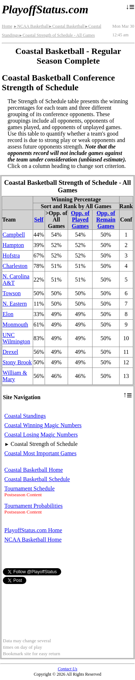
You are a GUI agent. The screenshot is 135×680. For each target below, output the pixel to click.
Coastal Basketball (67, 26)
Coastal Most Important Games (40, 453)
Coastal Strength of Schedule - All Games (57, 35)
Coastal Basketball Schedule (37, 479)
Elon (8, 314)
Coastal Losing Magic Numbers (41, 435)
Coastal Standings (25, 416)
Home (7, 26)
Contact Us (67, 668)
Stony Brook (17, 362)
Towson (12, 293)
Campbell (14, 235)
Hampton (13, 245)
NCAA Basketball (30, 26)
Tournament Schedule (29, 488)
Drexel (10, 352)
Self (39, 219)
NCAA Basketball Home (33, 540)
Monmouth (15, 324)
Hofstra (11, 255)
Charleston (15, 266)
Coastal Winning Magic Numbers (43, 425)
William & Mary (15, 376)
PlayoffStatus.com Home (33, 530)
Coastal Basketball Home (33, 470)
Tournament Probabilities (33, 506)
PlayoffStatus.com (45, 9)
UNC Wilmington (16, 338)
